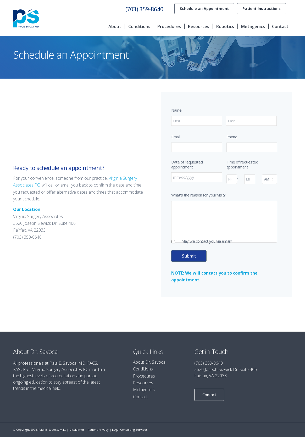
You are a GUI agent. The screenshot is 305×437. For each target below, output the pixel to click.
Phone (231, 136)
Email (175, 136)
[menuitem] (204, 8)
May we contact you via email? (206, 241)
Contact (140, 397)
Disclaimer (76, 429)
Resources (143, 383)
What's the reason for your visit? (198, 195)
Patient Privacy (98, 429)
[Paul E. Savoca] (26, 18)
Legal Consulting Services (129, 429)
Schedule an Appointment (204, 8)
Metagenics (144, 389)
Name (176, 110)
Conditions (143, 369)
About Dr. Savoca (149, 362)
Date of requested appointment (187, 165)
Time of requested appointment (242, 165)
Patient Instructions (261, 8)
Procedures (144, 376)
